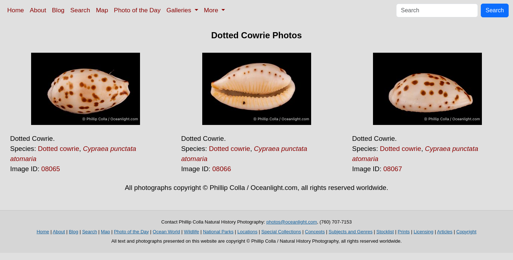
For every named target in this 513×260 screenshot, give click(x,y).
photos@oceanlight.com (291, 222)
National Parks (218, 231)
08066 (221, 169)
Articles (445, 231)
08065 (50, 169)
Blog (58, 10)
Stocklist (385, 231)
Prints (404, 231)
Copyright (466, 231)
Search (80, 10)
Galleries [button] (179, 10)
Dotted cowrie (58, 148)
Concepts (315, 231)
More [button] (212, 10)
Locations (247, 231)
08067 (392, 169)
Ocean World (166, 231)
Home (15, 10)
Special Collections (281, 231)
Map (102, 10)
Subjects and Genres (350, 231)
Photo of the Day (137, 10)
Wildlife (191, 231)
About (38, 10)
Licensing (423, 231)
